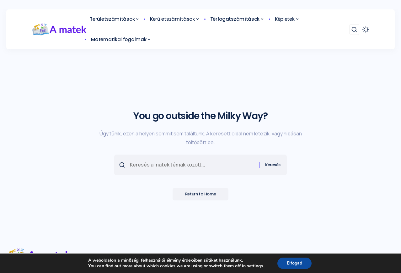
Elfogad (294, 263)
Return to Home (200, 194)
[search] (354, 30)
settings (255, 266)
